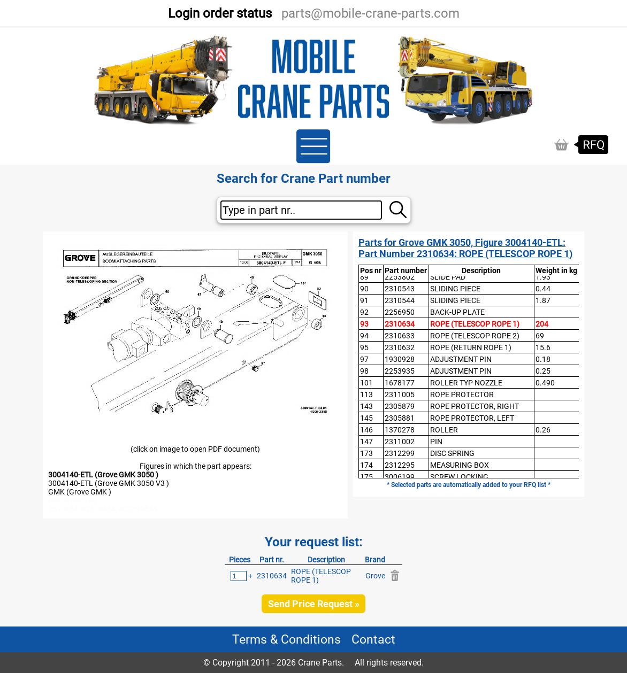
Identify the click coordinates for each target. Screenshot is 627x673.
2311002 (400, 441)
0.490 (545, 382)
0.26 (543, 430)
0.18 (543, 359)
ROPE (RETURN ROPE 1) (470, 347)
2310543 (400, 288)
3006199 (400, 477)
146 (366, 430)
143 (366, 406)
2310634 (400, 324)
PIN (436, 441)
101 (366, 382)
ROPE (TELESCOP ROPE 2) (474, 335)
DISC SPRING (452, 453)
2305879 (400, 406)
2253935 (400, 371)
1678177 (400, 382)
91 (364, 300)
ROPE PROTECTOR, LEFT (472, 418)
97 (364, 359)
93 (364, 324)
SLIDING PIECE (455, 288)
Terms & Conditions (286, 639)
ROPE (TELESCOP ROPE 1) (474, 324)
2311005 (400, 394)
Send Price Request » (314, 603)
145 (366, 418)
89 (364, 277)
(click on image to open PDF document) (195, 449)
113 (366, 394)
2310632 (400, 347)
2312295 (400, 465)
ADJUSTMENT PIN (461, 359)
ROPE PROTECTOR (462, 394)
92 (364, 312)
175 (366, 477)
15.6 (543, 347)
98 (364, 371)
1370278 (400, 430)
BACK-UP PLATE (457, 312)
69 (540, 335)
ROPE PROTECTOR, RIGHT (474, 406)
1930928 (400, 359)
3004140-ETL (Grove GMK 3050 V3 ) (108, 483)
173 (366, 453)
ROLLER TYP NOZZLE (466, 382)
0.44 (543, 288)
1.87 (543, 300)
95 (364, 347)
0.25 (543, 371)
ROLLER (444, 430)
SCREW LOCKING (459, 477)
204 (542, 324)
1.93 (543, 277)
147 (366, 441)
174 (366, 465)
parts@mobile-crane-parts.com (370, 13)
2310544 (400, 300)
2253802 (400, 277)
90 (364, 288)
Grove (375, 575)
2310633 (400, 335)
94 (364, 335)
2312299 (400, 453)
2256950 (400, 312)
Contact (373, 639)
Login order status (220, 13)
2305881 (400, 418)
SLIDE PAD (447, 277)
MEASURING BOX (459, 465)
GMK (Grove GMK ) (79, 492)
